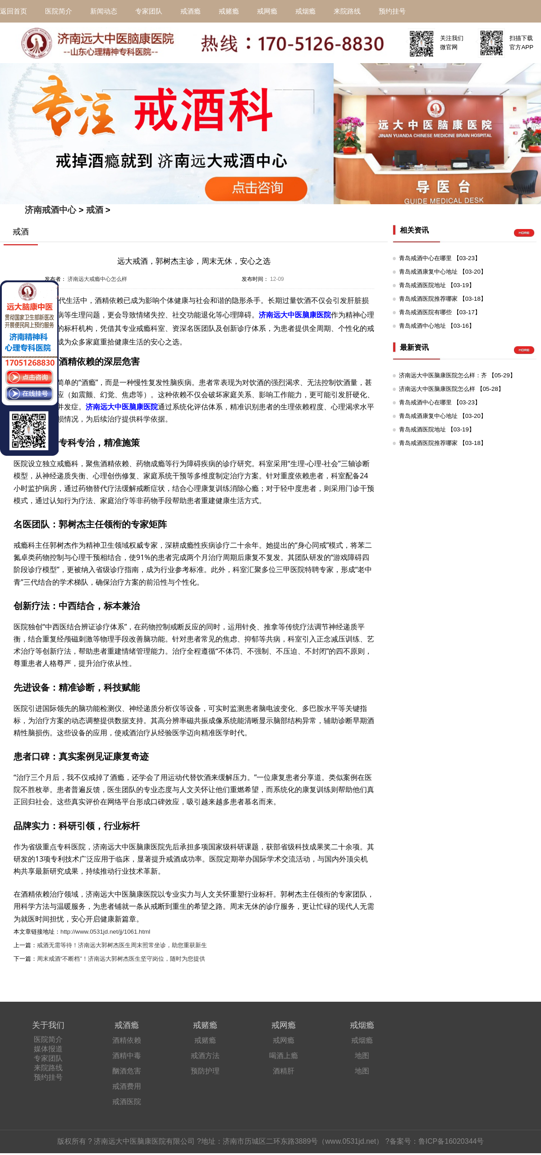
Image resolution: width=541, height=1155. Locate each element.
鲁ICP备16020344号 (451, 1141)
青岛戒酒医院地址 (423, 285)
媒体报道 (48, 1049)
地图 (362, 1055)
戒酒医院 (126, 1101)
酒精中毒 (126, 1055)
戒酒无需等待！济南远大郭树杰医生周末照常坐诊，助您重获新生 (122, 945)
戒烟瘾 (305, 11)
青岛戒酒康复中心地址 (429, 271)
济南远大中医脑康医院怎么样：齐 (444, 375)
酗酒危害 (126, 1071)
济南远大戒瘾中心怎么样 (97, 279)
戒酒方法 (205, 1055)
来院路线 (347, 11)
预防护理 (205, 1071)
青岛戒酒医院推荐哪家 (429, 298)
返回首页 (13, 11)
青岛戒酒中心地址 (423, 325)
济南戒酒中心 (50, 210)
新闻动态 (103, 11)
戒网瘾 (267, 11)
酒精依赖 (126, 1040)
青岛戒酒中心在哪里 (426, 258)
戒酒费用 (126, 1086)
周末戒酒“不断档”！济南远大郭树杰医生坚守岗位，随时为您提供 (121, 958)
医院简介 (58, 11)
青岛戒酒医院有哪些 (426, 312)
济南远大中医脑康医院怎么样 (438, 388)
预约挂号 (392, 11)
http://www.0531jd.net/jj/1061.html (105, 931)
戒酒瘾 (190, 11)
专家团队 (148, 11)
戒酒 (94, 210)
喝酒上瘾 (283, 1055)
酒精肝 (283, 1071)
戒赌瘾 (229, 11)
